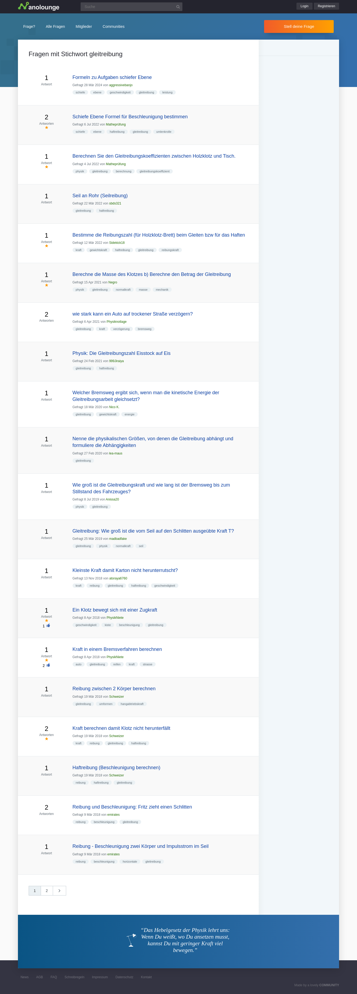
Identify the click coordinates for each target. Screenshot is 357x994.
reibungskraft (170, 250)
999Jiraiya (116, 361)
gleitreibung (146, 92)
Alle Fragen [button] (55, 26)
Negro (112, 282)
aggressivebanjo (120, 85)
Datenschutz (124, 977)
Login (304, 6)
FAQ (54, 977)
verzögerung (121, 329)
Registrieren (326, 6)
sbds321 (115, 203)
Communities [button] (114, 26)
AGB (39, 977)
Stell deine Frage (299, 26)
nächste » (62, 892)
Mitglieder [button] (84, 26)
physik (80, 171)
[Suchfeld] (131, 6)
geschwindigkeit (120, 92)
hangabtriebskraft (132, 703)
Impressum (100, 977)
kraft (78, 250)
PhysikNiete (115, 618)
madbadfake (118, 539)
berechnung (123, 171)
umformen (105, 703)
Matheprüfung (116, 124)
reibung (95, 585)
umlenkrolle (163, 131)
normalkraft (123, 289)
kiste (108, 625)
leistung (167, 92)
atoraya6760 (118, 578)
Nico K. (114, 407)
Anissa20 (112, 499)
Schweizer (116, 697)
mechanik (162, 289)
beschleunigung (129, 625)
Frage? (29, 26)
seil (141, 546)
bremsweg (145, 329)
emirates (113, 815)
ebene (97, 92)
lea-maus (115, 453)
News (25, 977)
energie (129, 414)
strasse (147, 664)
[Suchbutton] (178, 6)
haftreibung (117, 131)
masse (143, 289)
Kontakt (146, 977)
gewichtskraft (98, 250)
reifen (117, 664)
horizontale (130, 861)
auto (78, 664)
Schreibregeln (74, 977)
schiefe (80, 92)
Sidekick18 (117, 243)
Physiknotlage (117, 322)
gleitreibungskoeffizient (155, 171)
